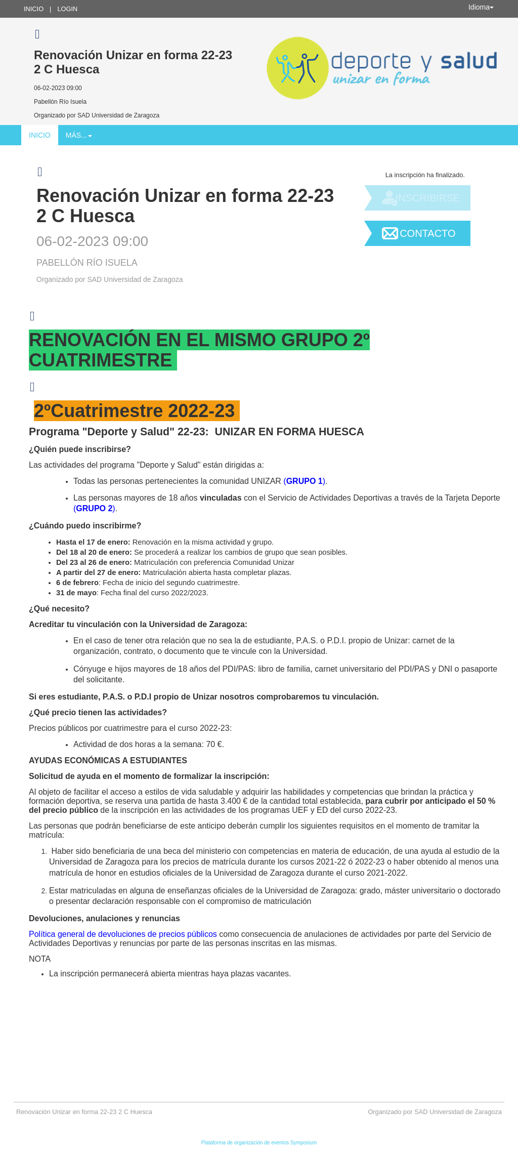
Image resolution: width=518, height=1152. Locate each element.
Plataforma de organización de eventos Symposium (259, 1142)
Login (67, 9)
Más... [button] (79, 135)
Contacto (427, 233)
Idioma (481, 7)
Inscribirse (427, 197)
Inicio (34, 9)
